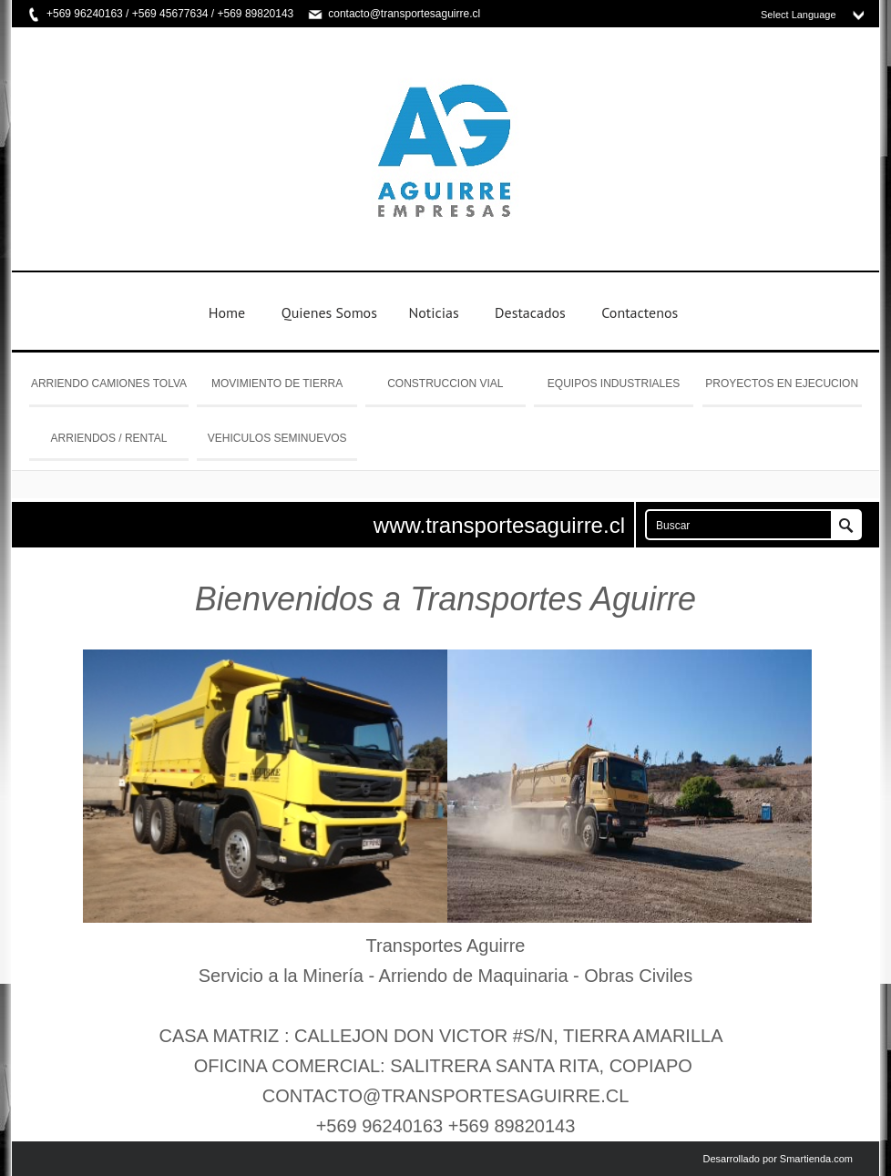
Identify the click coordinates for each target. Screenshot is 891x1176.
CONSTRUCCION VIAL (445, 383)
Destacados (530, 312)
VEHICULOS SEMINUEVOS (277, 438)
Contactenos (639, 312)
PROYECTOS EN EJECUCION (781, 383)
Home (227, 312)
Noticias (433, 312)
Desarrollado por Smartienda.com (778, 1158)
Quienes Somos (329, 312)
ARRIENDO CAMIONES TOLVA (109, 383)
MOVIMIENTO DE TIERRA (277, 383)
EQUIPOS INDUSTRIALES (614, 383)
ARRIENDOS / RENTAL (109, 438)
